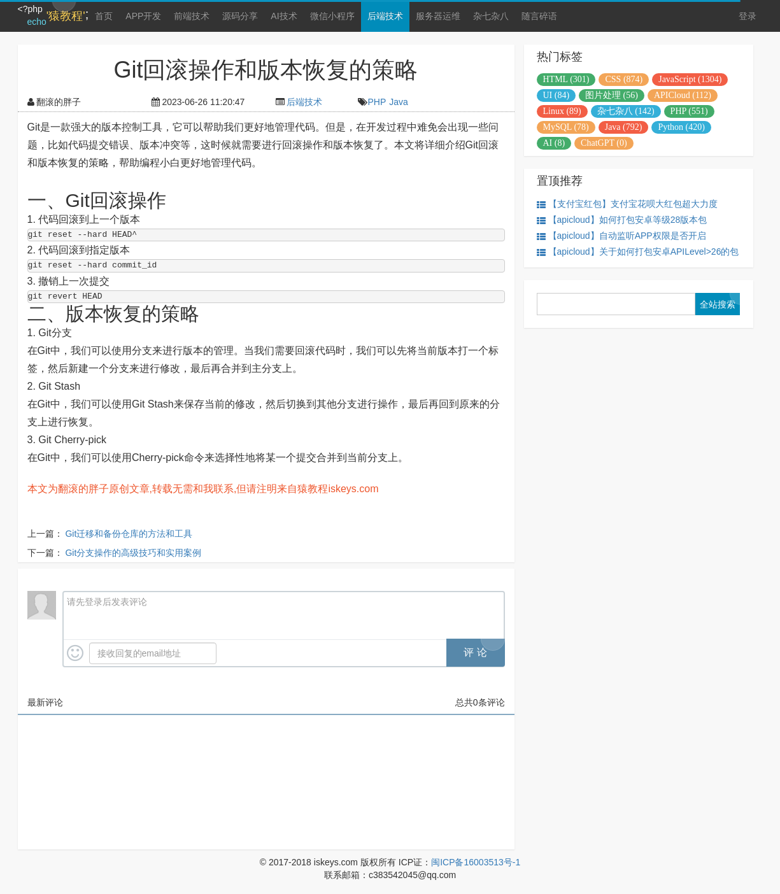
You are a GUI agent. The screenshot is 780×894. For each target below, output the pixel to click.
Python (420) (681, 127)
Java (398, 102)
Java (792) (623, 127)
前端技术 (191, 16)
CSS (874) (623, 79)
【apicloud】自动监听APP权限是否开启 (621, 236)
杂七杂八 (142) (626, 111)
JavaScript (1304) (689, 79)
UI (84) (556, 95)
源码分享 (240, 16)
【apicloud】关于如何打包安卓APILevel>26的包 (638, 251)
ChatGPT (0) (604, 143)
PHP (376, 102)
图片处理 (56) (611, 95)
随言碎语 (539, 16)
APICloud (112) (682, 95)
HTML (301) (566, 79)
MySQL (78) (566, 127)
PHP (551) (689, 111)
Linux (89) (562, 111)
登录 (747, 16)
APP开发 (143, 16)
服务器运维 (438, 16)
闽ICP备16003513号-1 (475, 862)
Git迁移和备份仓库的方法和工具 (128, 534)
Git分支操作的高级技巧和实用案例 (133, 553)
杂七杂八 (491, 16)
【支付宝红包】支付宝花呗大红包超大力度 (627, 204)
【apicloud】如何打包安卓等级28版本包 (622, 220)
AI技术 (284, 16)
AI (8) (554, 143)
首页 (104, 16)
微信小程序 (332, 16)
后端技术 (385, 16)
